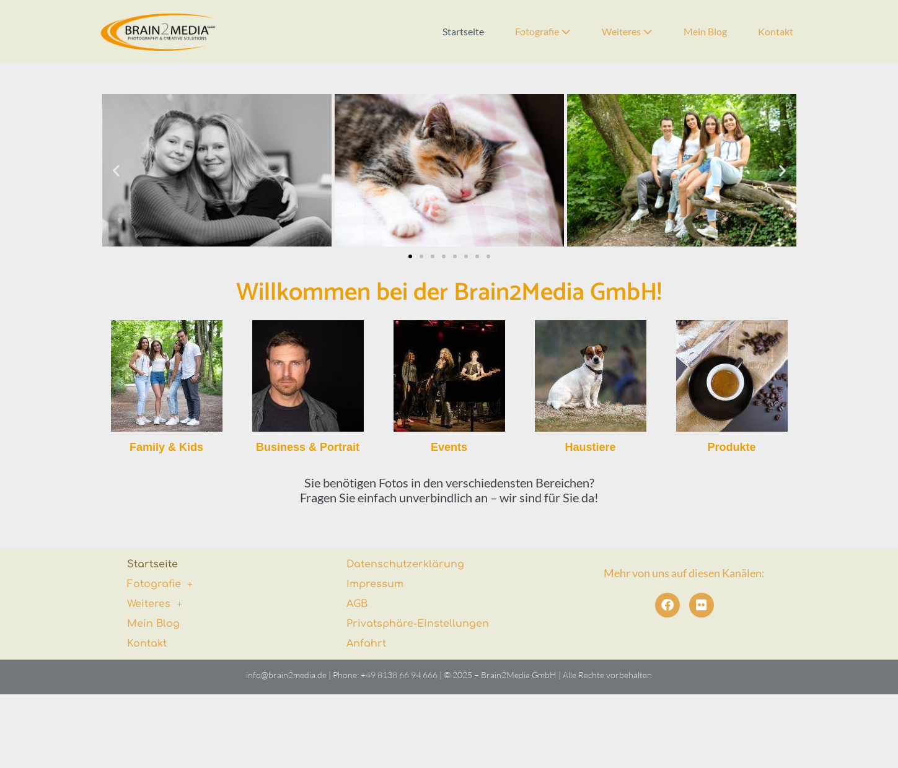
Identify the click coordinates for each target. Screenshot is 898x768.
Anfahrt (366, 643)
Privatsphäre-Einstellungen (417, 623)
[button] (116, 170)
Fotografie (543, 31)
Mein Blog (705, 31)
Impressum (374, 584)
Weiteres (627, 31)
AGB (357, 603)
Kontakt (775, 31)
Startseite (463, 31)
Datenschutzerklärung (405, 564)
